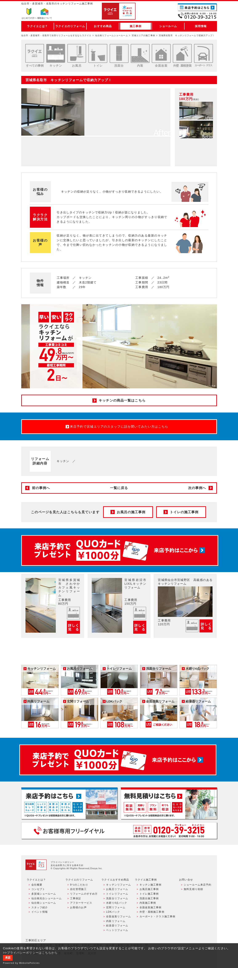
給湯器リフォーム (117, 925)
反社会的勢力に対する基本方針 (67, 865)
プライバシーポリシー (62, 862)
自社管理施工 (78, 889)
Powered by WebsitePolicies (21, 962)
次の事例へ (197, 488)
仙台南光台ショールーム (46, 898)
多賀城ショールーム (43, 893)
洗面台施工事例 (149, 898)
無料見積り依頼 (193, 889)
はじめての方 (29, 18)
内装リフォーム (115, 921)
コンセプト (38, 889)
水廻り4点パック (116, 902)
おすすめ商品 (103, 26)
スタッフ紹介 (39, 907)
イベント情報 (39, 911)
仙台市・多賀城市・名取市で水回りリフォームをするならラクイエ (56, 35)
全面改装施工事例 (151, 907)
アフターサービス (81, 902)
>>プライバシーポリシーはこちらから (30, 952)
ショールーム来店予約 (197, 884)
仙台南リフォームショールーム (111, 35)
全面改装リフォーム (118, 916)
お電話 (197, 15)
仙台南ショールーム (43, 902)
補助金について (44, 18)
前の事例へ (41, 488)
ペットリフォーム (117, 930)
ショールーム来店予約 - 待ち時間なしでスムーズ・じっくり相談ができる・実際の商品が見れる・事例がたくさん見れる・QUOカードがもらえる (69, 803)
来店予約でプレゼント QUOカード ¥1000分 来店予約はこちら (119, 550)
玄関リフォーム (115, 907)
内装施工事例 (148, 902)
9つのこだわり (79, 884)
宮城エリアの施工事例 (143, 35)
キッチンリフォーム (118, 884)
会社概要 (36, 884)
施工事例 (135, 26)
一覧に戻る (119, 488)
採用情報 (201, 26)
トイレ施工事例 (149, 893)
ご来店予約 (197, 7)
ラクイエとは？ (37, 26)
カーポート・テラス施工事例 (158, 916)
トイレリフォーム (117, 893)
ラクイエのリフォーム (70, 26)
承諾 (8, 957)
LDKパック (113, 911)
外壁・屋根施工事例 (152, 911)
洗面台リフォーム (117, 898)
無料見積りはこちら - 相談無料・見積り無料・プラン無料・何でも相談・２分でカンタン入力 (169, 803)
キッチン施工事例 (151, 884)
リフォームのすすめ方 (84, 893)
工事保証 (75, 898)
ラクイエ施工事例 (146, 879)
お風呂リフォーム (117, 889)
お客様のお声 (78, 907)
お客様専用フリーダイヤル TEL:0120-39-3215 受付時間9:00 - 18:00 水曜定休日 (119, 830)
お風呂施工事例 (149, 889)
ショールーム (168, 26)
